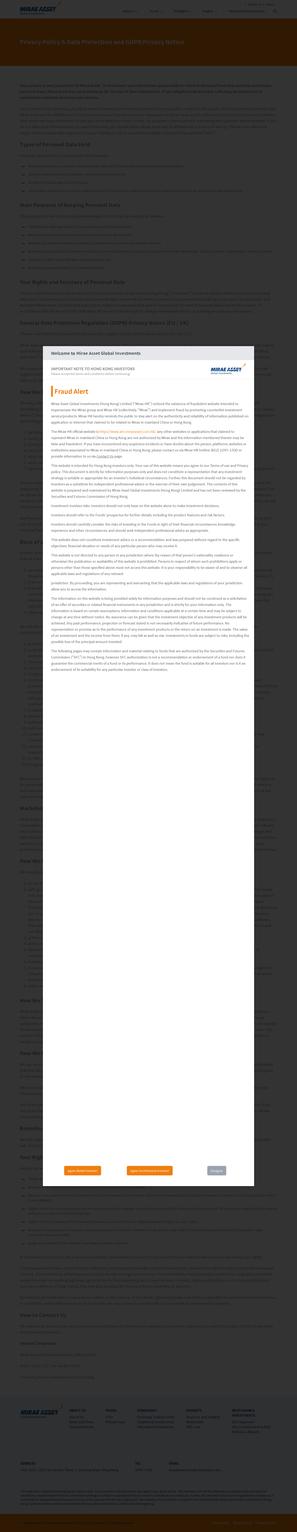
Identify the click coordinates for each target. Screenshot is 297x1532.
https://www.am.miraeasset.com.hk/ (127, 431)
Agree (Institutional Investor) (149, 1170)
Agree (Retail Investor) (83, 1170)
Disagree (217, 1170)
